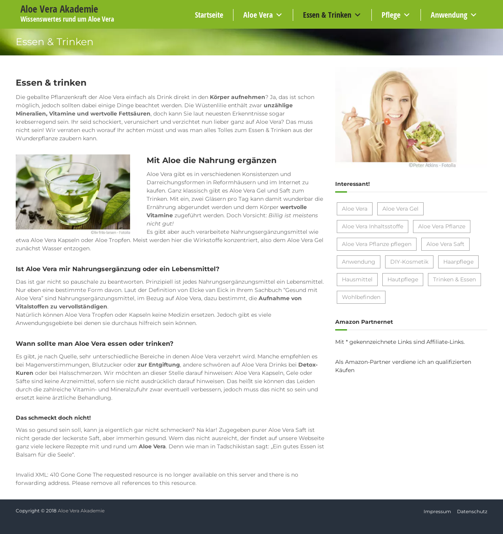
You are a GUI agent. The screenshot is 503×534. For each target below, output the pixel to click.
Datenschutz (472, 511)
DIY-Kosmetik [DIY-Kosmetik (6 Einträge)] (409, 261)
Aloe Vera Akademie (59, 9)
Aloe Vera (258, 14)
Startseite (209, 14)
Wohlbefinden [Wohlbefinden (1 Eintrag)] (361, 297)
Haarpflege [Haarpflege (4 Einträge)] (458, 261)
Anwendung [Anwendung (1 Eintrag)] (358, 261)
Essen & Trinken (327, 14)
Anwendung (449, 14)
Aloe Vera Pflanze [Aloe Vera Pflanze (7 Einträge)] (441, 226)
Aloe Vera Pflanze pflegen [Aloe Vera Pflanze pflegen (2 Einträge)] (376, 244)
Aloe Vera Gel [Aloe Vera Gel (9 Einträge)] (400, 208)
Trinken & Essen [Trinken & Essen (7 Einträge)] (454, 279)
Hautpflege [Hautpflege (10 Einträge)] (402, 279)
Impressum (437, 511)
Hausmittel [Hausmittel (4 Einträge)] (357, 279)
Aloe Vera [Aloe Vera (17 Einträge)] (354, 208)
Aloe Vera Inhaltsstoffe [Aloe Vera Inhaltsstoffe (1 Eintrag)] (372, 226)
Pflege (391, 14)
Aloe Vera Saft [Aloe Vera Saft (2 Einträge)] (445, 244)
